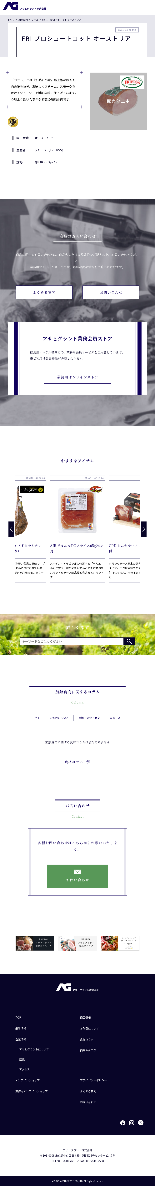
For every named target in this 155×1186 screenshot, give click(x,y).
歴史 (22, 1059)
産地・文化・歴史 (89, 722)
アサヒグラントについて (34, 1049)
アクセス (24, 1069)
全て (37, 722)
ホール (35, 19)
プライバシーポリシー (93, 1080)
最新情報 (20, 1028)
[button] (144, 529)
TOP (18, 1017)
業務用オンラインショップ (31, 1091)
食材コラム (86, 1039)
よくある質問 (50, 292)
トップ (11, 19)
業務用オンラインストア (81, 376)
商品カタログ (88, 1050)
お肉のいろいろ (59, 722)
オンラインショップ (27, 1080)
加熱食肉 (23, 19)
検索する (129, 641)
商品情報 (85, 1017)
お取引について (89, 1028)
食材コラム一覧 (85, 771)
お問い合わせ (117, 292)
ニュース (115, 722)
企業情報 (20, 1039)
